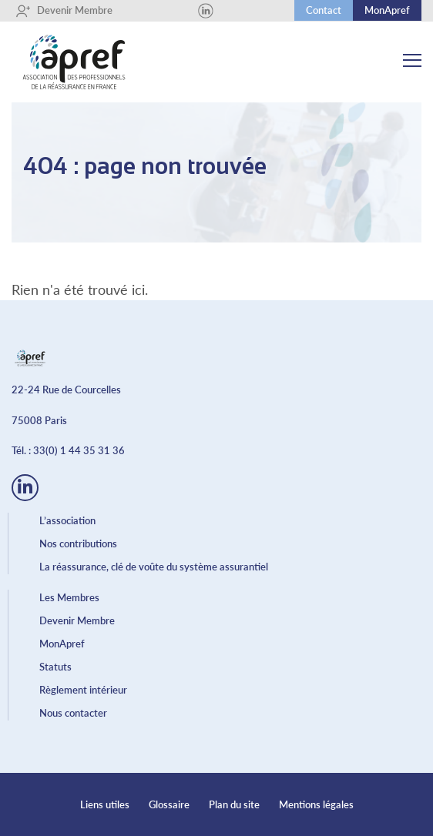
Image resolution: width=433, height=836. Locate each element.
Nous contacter (73, 713)
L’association (67, 520)
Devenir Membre (63, 10)
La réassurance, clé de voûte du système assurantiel (153, 566)
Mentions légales (316, 804)
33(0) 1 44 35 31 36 (79, 450)
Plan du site (234, 804)
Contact (323, 10)
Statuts (55, 666)
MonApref (387, 10)
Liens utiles (104, 804)
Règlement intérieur (83, 690)
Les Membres (69, 597)
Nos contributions (78, 543)
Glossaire (169, 804)
